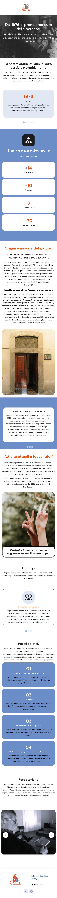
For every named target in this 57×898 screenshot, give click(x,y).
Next (51, 835)
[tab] (24, 122)
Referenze (35, 876)
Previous (5, 835)
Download (44, 876)
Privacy (34, 879)
